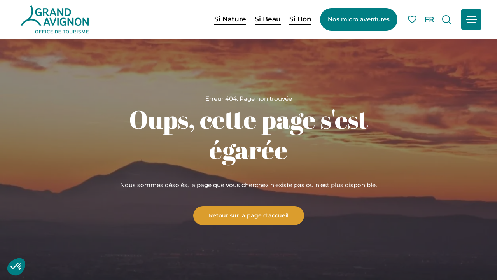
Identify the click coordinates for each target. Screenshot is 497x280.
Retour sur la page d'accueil (249, 215)
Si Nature (230, 19)
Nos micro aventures (359, 19)
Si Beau (268, 19)
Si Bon (300, 19)
